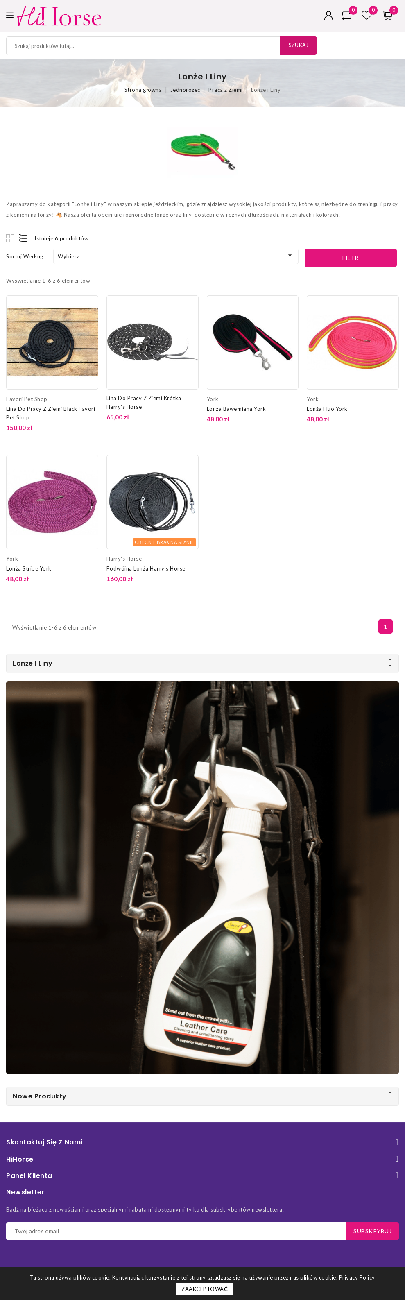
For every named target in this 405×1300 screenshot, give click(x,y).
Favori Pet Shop (27, 399)
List (23, 238)
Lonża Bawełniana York (236, 408)
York (213, 399)
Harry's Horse (124, 558)
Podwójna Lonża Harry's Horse (146, 568)
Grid (11, 238)
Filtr (350, 257)
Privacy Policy (357, 1277)
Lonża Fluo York (327, 408)
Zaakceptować (204, 1289)
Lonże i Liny (32, 663)
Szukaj (296, 45)
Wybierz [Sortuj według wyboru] (176, 255)
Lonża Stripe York (29, 568)
